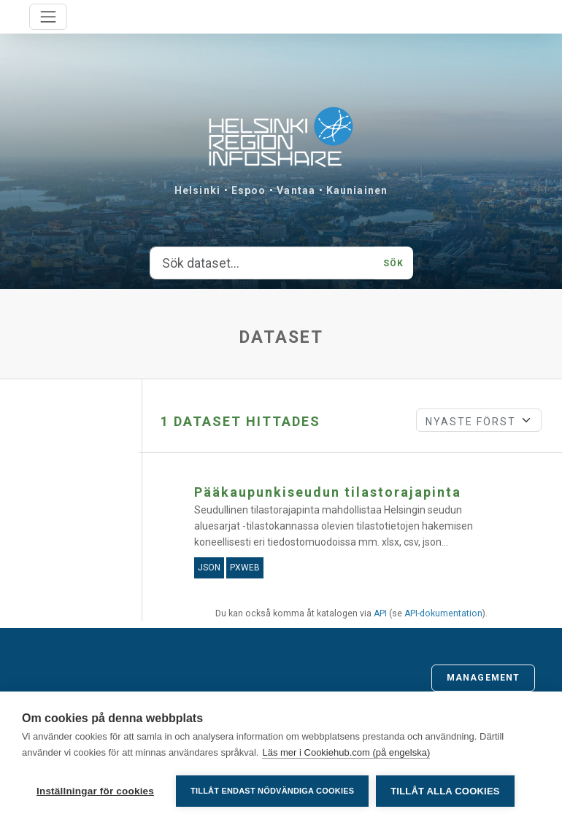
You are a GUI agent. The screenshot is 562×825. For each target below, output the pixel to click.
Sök (393, 263)
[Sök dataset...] (263, 263)
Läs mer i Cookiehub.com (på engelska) (346, 752)
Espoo (248, 190)
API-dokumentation (443, 613)
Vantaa (296, 190)
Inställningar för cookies (95, 791)
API (380, 613)
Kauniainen (357, 190)
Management (483, 678)
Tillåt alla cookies (444, 791)
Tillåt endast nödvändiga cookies (272, 790)
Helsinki (197, 190)
